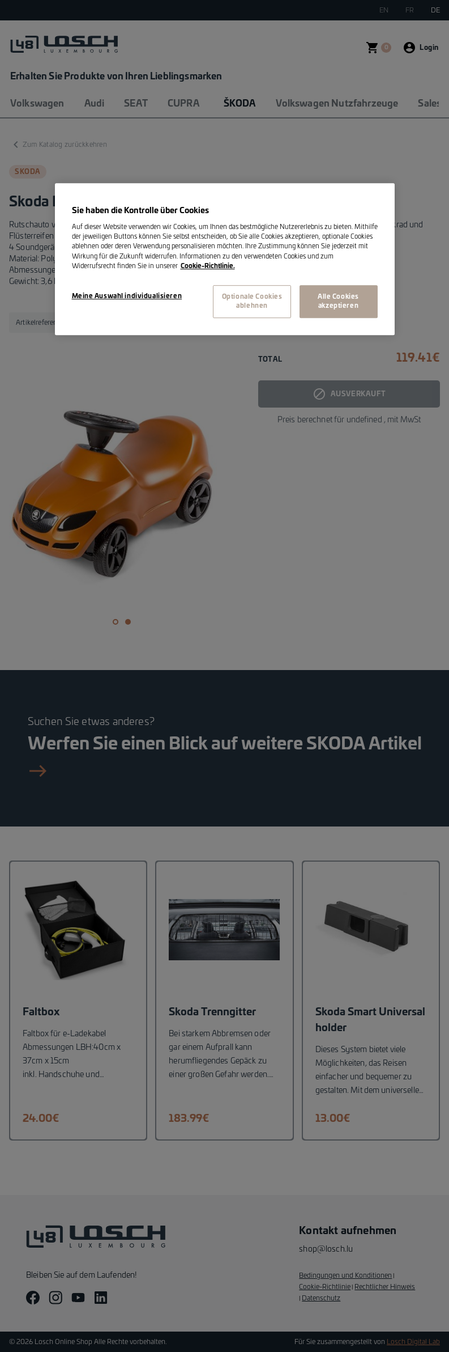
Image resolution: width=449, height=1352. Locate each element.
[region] (225, 259)
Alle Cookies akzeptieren (338, 301)
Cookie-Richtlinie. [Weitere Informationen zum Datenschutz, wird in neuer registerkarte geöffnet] (208, 266)
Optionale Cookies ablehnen (252, 301)
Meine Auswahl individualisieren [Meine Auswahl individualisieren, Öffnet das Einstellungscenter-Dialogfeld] (127, 296)
